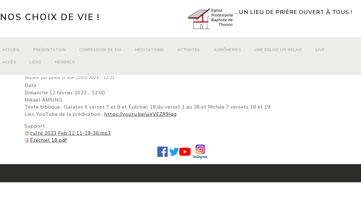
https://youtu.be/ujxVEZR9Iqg (140, 114)
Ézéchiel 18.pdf (48, 140)
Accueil (11, 49)
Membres (65, 62)
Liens (35, 62)
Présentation (49, 49)
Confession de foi (100, 49)
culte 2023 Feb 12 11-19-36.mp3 (70, 133)
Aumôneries (227, 49)
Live (320, 49)
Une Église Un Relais (278, 49)
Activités (188, 49)
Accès (9, 62)
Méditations (149, 49)
